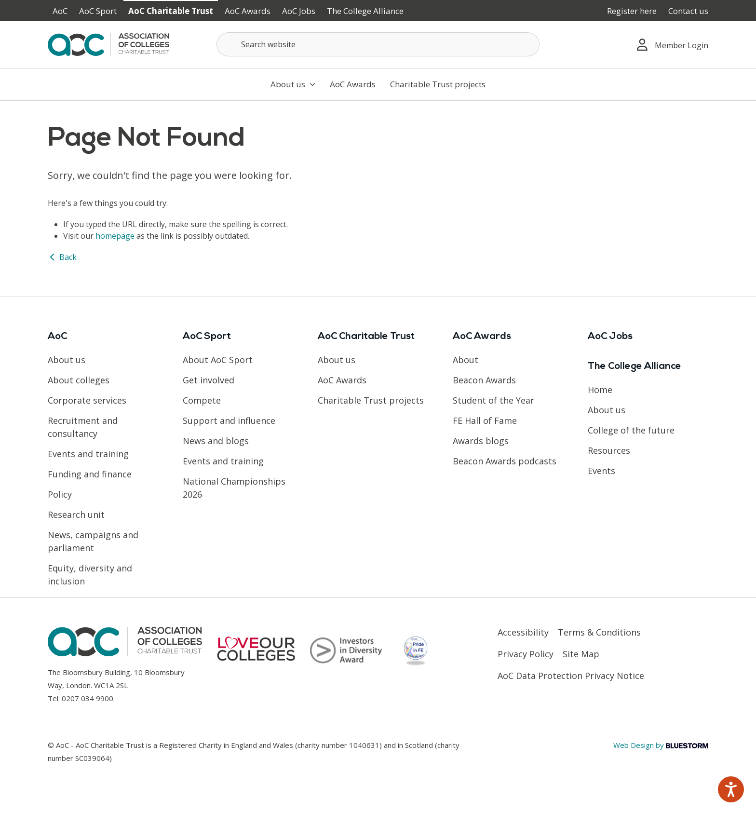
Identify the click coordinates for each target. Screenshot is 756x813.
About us (292, 84)
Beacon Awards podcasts (504, 461)
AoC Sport (98, 10)
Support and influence (229, 420)
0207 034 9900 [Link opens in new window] (87, 698)
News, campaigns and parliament (93, 541)
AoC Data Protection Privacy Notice (571, 675)
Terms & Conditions (599, 632)
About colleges (78, 380)
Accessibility (523, 632)
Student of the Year (493, 400)
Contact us (688, 10)
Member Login (672, 45)
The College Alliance (365, 10)
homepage (115, 235)
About (465, 360)
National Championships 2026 (234, 487)
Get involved (208, 380)
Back (62, 257)
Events (601, 470)
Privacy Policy (526, 654)
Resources (609, 450)
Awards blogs (481, 441)
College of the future (631, 430)
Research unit (76, 514)
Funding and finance (90, 474)
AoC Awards (247, 10)
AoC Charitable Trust (170, 10)
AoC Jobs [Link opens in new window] (298, 10)
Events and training (88, 454)
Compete (202, 400)
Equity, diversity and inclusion (90, 574)
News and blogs (216, 441)
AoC (60, 10)
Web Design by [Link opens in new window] (660, 745)
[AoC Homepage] (108, 44)
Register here (632, 10)
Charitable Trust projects (438, 84)
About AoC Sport (218, 360)
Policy (60, 494)
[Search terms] (378, 44)
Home (600, 389)
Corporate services (87, 400)
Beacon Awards (484, 380)
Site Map (581, 654)
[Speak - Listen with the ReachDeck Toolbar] (731, 789)
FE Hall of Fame (485, 420)
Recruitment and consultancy (83, 427)
